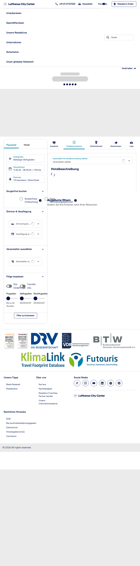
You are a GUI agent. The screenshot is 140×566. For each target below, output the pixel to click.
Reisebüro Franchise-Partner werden (48, 395)
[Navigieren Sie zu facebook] (77, 383)
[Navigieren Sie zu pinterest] (119, 383)
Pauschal (11, 145)
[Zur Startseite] (20, 4)
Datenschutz (12, 427)
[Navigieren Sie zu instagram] (85, 383)
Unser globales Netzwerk (20, 61)
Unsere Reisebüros (16, 32)
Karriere (42, 384)
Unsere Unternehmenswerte (48, 402)
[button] (25, 191)
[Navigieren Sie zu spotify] (110, 383)
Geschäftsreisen (15, 22)
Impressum (11, 436)
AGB (8, 418)
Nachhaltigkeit (45, 388)
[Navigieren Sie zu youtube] (94, 383)
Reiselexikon (12, 388)
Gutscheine (12, 52)
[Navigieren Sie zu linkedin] (102, 383)
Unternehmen (13, 42)
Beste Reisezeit (13, 384)
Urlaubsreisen (13, 13)
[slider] (8, 298)
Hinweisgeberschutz (15, 431)
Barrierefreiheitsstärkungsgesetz (21, 423)
